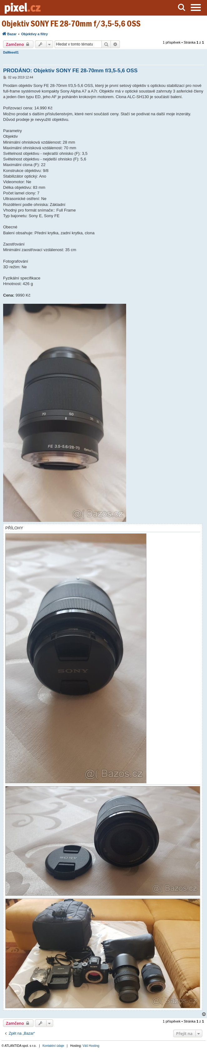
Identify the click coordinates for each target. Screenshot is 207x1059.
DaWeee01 (11, 52)
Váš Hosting (90, 1045)
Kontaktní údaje (53, 1045)
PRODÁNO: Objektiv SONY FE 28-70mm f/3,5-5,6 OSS (70, 71)
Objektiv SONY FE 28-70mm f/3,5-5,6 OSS (71, 23)
